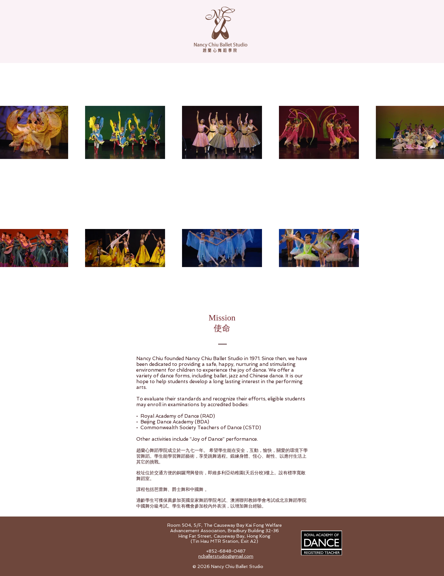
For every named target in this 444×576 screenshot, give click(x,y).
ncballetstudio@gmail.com (225, 556)
